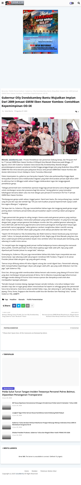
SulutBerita (20, 474)
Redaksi (34, 471)
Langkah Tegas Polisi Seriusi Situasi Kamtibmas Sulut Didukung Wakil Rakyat (38, 413)
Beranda (5, 91)
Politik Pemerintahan (16, 91)
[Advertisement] (40, 70)
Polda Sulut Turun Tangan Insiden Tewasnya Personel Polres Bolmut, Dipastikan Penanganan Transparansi (38, 393)
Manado (22, 299)
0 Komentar (74, 328)
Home (26, 471)
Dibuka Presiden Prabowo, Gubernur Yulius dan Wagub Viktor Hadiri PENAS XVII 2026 (41, 433)
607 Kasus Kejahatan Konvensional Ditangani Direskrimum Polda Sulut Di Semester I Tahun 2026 (44, 403)
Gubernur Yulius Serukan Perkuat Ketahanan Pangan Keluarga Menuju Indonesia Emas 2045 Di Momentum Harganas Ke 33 (44, 424)
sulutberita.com (15, 160)
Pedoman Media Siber (48, 471)
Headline (13, 299)
